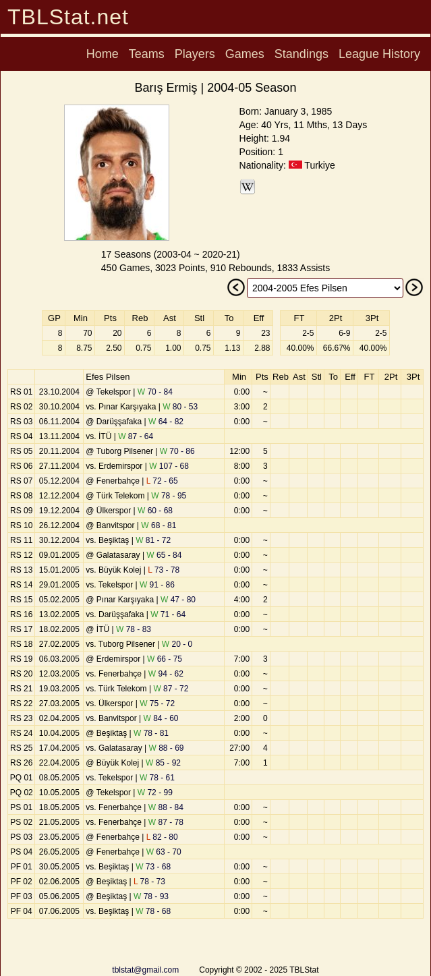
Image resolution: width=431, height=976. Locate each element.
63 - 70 (163, 852)
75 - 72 (157, 703)
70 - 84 (155, 392)
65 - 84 (163, 555)
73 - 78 (163, 570)
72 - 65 (162, 481)
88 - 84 (165, 807)
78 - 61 (157, 777)
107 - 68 (169, 466)
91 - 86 (157, 585)
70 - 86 (177, 451)
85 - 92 (163, 763)
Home (102, 54)
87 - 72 (170, 688)
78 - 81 (151, 733)
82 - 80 (162, 837)
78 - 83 (133, 629)
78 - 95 (168, 495)
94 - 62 (165, 674)
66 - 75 (164, 659)
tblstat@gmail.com (145, 970)
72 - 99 (155, 792)
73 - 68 (153, 866)
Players (195, 54)
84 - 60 (160, 718)
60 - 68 (155, 510)
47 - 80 (178, 599)
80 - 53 (180, 406)
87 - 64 (135, 436)
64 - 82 (165, 421)
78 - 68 (153, 911)
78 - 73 (149, 881)
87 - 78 (165, 822)
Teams (147, 54)
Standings (301, 54)
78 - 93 (151, 896)
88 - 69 (165, 748)
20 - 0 (177, 644)
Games (244, 54)
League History (379, 54)
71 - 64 (167, 614)
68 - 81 (158, 525)
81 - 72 (153, 540)
